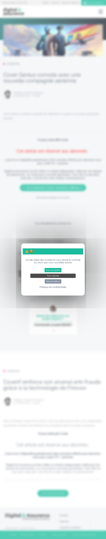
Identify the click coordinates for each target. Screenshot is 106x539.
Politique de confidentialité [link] (53, 287)
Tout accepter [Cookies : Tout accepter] (53, 270)
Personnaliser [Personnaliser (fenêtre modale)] (53, 281)
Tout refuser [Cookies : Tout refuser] (53, 275)
